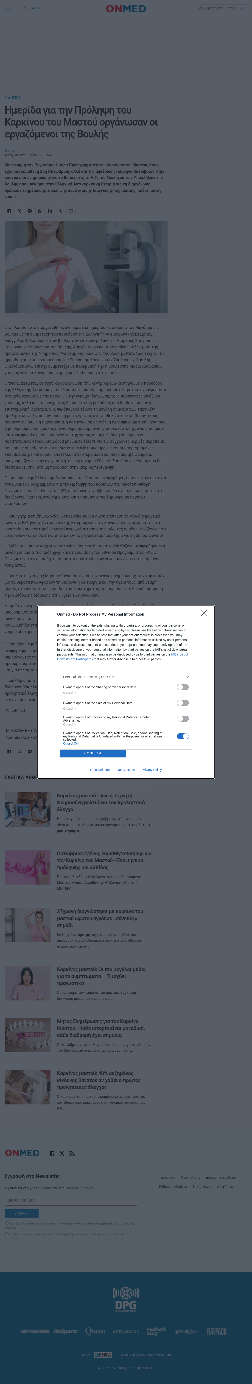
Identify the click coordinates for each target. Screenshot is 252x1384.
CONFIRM (92, 753)
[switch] (183, 687)
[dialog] (126, 692)
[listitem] (126, 677)
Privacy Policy (152, 770)
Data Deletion (100, 770)
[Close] (205, 614)
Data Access (126, 770)
